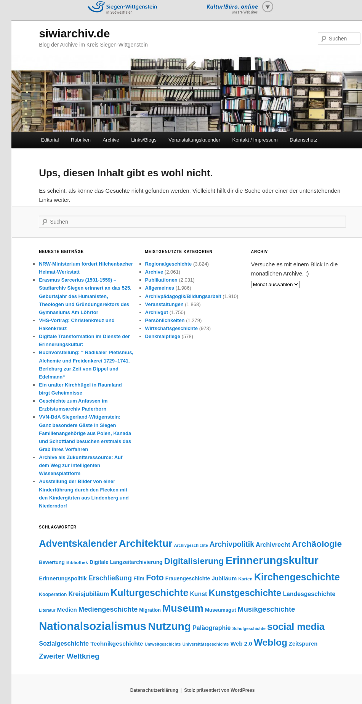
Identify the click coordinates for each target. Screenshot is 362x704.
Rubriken (81, 140)
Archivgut (156, 312)
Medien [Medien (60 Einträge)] (67, 609)
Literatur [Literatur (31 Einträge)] (47, 610)
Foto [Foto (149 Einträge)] (154, 577)
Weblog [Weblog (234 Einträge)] (270, 642)
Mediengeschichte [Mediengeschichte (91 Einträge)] (108, 609)
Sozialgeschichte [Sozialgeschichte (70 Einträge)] (64, 643)
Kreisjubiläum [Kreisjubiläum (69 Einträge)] (89, 593)
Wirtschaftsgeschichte (171, 328)
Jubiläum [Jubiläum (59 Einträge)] (224, 578)
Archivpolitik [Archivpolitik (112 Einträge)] (232, 544)
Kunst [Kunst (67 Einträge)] (198, 594)
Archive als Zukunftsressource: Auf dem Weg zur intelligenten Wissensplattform (80, 465)
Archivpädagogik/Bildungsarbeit (183, 296)
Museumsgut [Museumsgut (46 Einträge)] (220, 610)
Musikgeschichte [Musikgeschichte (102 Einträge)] (266, 609)
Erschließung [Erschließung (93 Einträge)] (110, 578)
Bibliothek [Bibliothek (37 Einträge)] (77, 562)
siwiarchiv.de (74, 33)
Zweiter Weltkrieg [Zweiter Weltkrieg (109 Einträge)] (69, 656)
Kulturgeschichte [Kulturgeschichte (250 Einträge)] (149, 592)
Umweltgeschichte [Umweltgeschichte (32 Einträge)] (163, 644)
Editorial (50, 140)
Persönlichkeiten (165, 320)
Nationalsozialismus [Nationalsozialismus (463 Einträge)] (92, 626)
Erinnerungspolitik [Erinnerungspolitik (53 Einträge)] (62, 578)
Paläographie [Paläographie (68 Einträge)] (211, 628)
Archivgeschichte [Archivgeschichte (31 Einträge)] (191, 545)
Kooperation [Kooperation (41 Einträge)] (53, 594)
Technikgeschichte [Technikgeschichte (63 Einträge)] (116, 643)
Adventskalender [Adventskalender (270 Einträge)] (78, 543)
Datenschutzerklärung (154, 690)
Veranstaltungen (164, 304)
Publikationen (161, 280)
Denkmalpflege (162, 336)
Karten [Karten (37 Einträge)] (245, 578)
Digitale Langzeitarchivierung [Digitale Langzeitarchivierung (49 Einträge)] (126, 562)
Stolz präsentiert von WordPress (219, 690)
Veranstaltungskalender (194, 140)
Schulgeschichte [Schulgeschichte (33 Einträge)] (249, 628)
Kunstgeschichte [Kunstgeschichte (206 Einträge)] (244, 593)
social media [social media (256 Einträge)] (296, 626)
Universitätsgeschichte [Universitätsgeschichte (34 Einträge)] (206, 644)
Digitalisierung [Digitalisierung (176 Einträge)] (194, 561)
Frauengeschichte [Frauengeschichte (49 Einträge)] (187, 579)
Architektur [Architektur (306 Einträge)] (146, 543)
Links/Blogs (143, 140)
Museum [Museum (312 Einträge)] (182, 608)
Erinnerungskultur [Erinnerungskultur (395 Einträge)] (271, 560)
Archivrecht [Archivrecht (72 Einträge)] (273, 544)
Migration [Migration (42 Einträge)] (150, 610)
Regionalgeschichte (168, 264)
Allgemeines (160, 288)
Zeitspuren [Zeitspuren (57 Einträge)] (303, 644)
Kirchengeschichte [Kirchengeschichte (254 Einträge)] (297, 577)
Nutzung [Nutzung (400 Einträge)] (169, 626)
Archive (111, 140)
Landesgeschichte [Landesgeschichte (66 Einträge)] (309, 594)
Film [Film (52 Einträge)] (138, 578)
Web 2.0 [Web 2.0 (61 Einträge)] (241, 643)
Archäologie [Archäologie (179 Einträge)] (317, 544)
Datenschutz (303, 140)
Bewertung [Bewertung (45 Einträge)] (52, 562)
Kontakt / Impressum (255, 140)
